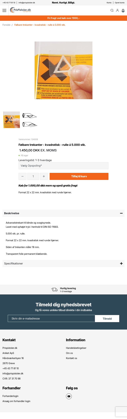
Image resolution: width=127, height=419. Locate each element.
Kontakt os (71, 358)
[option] (11, 120)
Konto (109, 2)
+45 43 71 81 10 (10, 368)
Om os (69, 353)
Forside (6, 25)
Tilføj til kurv (79, 177)
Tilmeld (107, 319)
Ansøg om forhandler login (16, 401)
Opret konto (120, 2)
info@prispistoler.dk (12, 373)
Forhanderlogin (10, 396)
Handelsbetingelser (76, 348)
